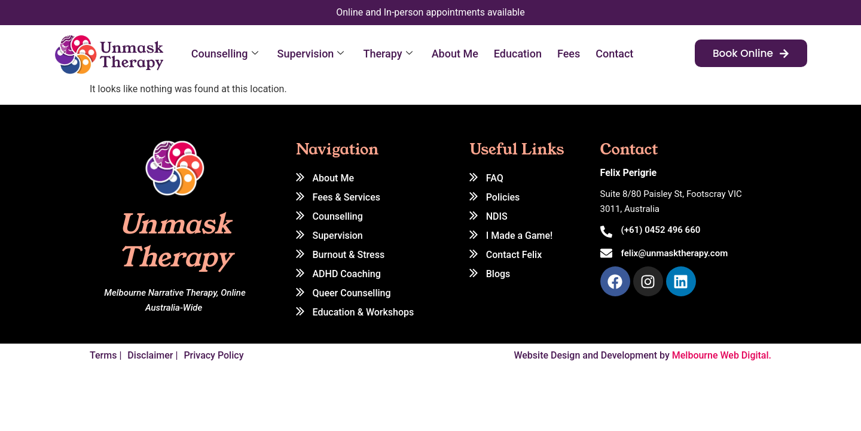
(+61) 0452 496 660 (661, 229)
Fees (568, 53)
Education (518, 53)
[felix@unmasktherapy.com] (606, 253)
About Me (455, 53)
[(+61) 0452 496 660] (606, 232)
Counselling (224, 53)
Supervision (310, 53)
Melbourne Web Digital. (721, 355)
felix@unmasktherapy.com (674, 253)
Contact (614, 53)
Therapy (387, 53)
